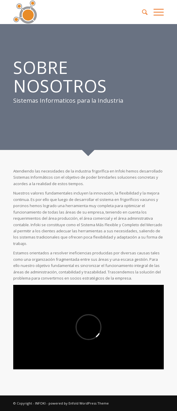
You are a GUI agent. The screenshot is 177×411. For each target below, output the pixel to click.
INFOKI (40, 403)
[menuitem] (142, 12)
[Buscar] (142, 12)
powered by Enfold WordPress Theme (79, 403)
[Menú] (156, 12)
